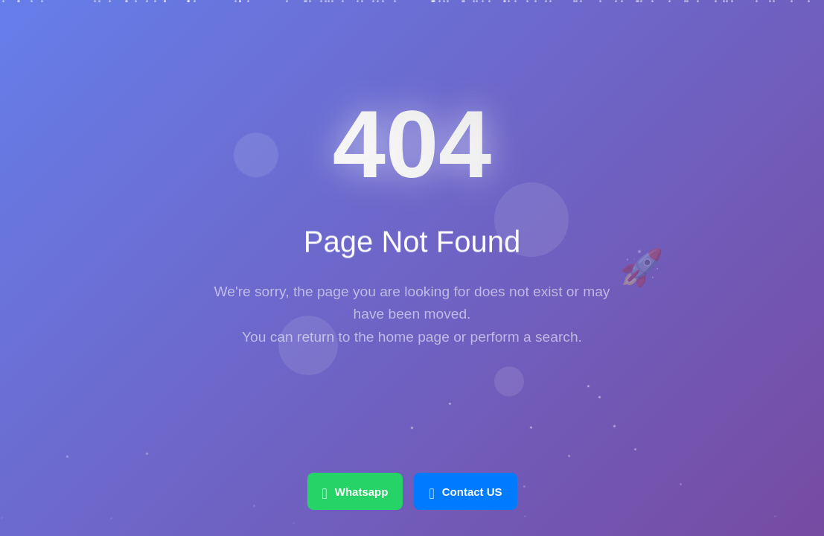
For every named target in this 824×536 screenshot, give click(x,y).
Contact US (465, 491)
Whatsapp (355, 491)
